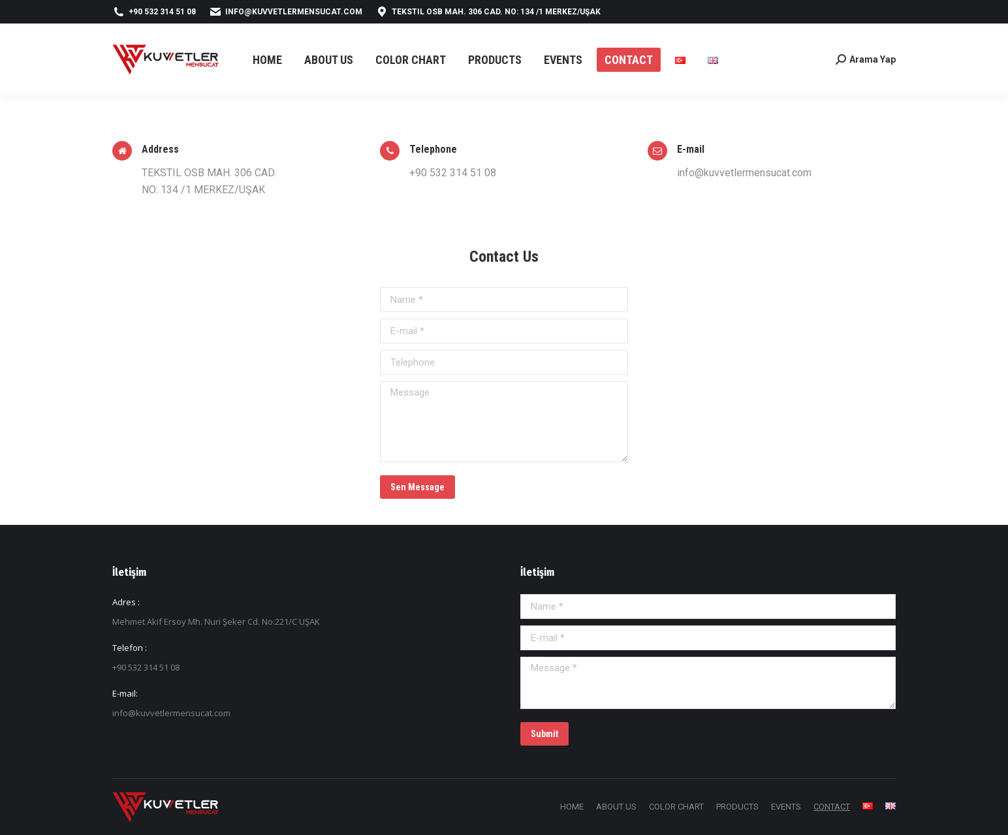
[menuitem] (267, 60)
